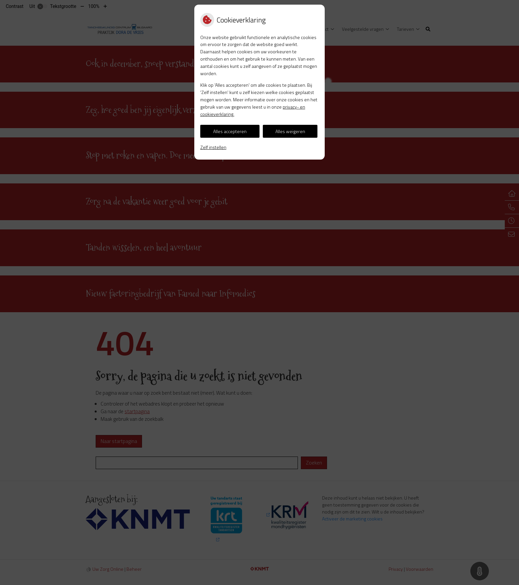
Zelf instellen (213, 147)
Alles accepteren (230, 131)
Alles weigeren (290, 131)
